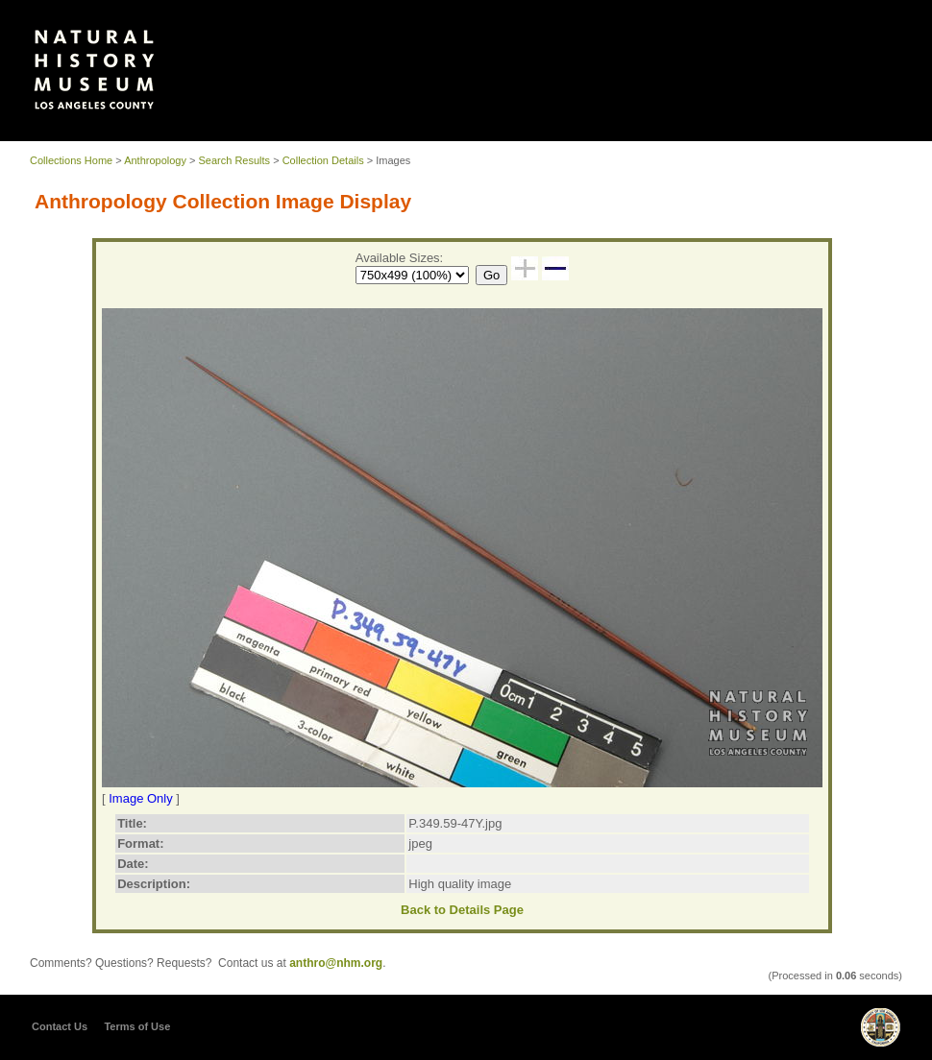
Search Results (235, 160)
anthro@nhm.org (335, 963)
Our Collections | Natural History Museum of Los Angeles (94, 69)
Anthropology (155, 160)
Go (491, 275)
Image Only (140, 798)
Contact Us (59, 1026)
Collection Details (323, 160)
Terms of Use (137, 1026)
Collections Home (71, 160)
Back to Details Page (462, 910)
